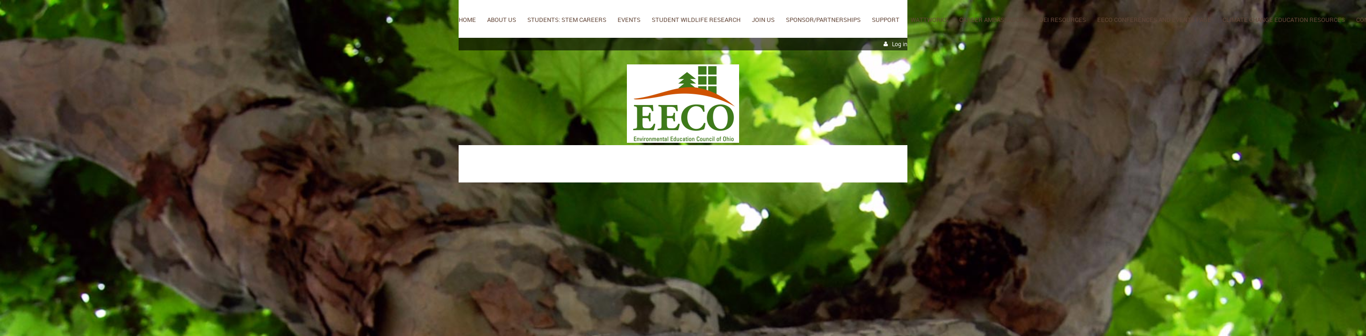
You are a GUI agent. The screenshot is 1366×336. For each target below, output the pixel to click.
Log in (899, 44)
